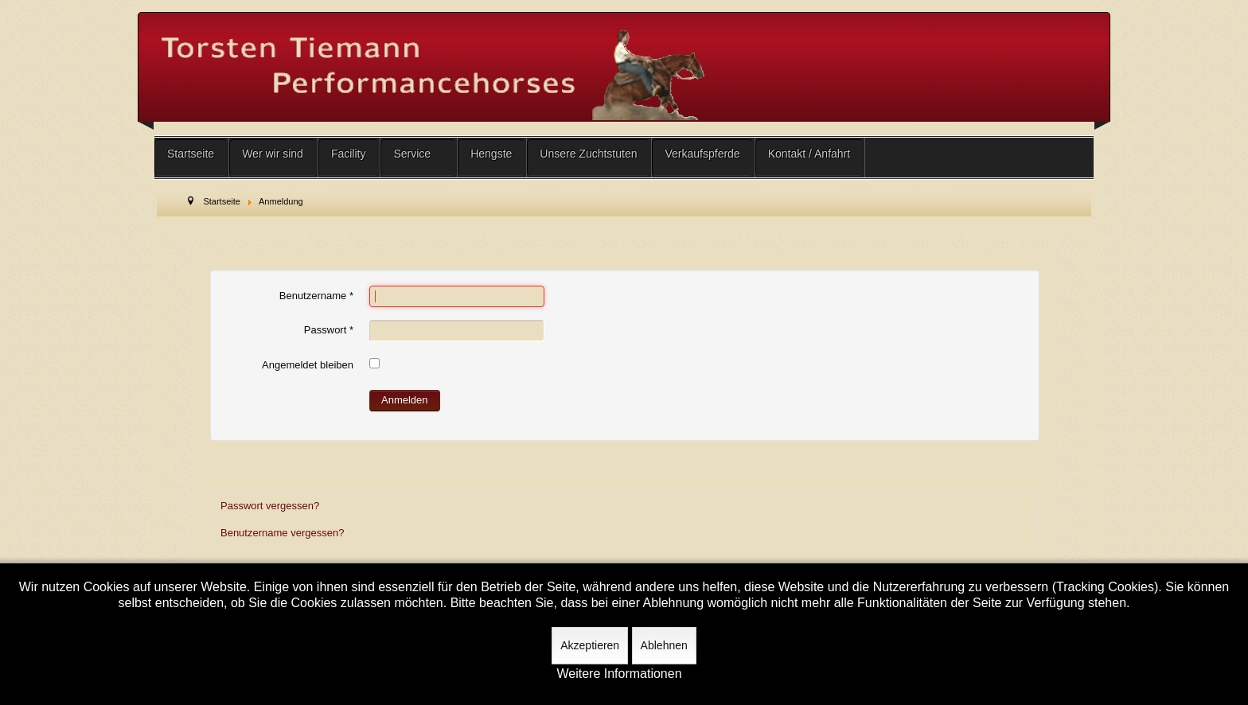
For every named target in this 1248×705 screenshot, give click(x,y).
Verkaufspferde (702, 153)
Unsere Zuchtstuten (588, 153)
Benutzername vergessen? (282, 533)
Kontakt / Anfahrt (809, 153)
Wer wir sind (272, 153)
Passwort (328, 330)
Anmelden (404, 400)
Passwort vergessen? (269, 506)
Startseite (190, 153)
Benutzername (316, 296)
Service (412, 153)
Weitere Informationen (618, 674)
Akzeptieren (589, 645)
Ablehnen (664, 645)
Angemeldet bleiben (307, 365)
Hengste (491, 153)
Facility (348, 153)
